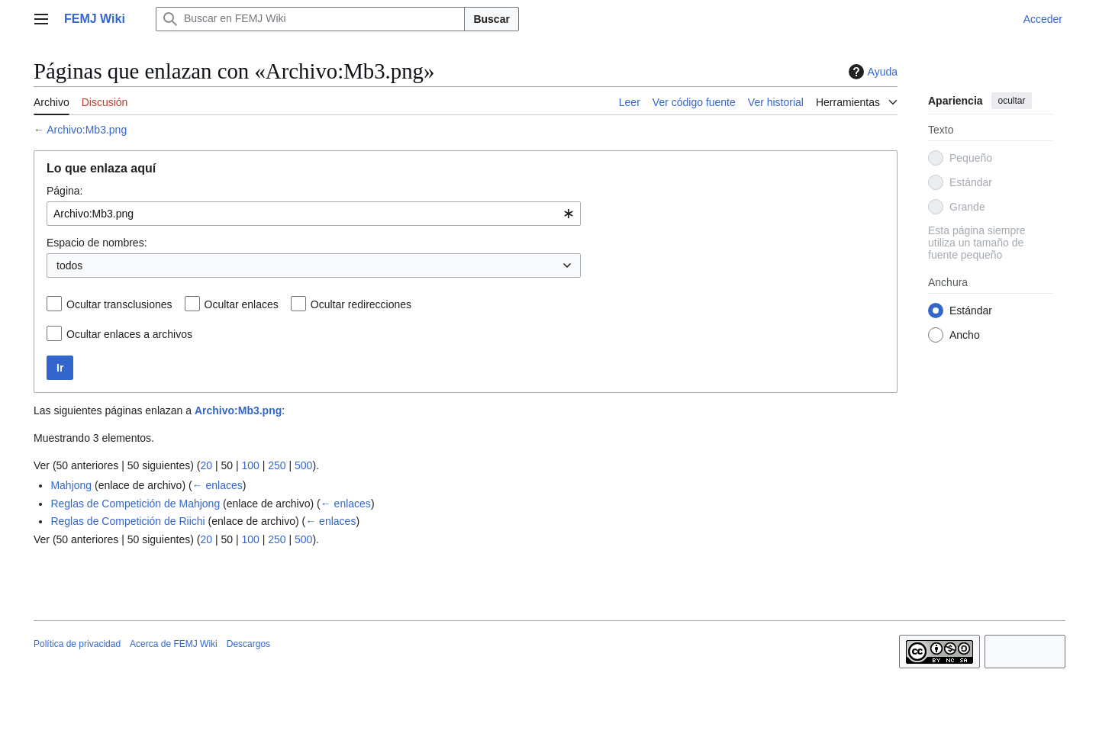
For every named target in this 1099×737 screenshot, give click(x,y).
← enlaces (217, 485)
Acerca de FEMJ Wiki (174, 644)
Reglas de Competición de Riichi (127, 521)
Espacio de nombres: (97, 243)
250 (276, 465)
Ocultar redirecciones (361, 304)
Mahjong (71, 485)
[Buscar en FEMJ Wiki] (311, 19)
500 (303, 465)
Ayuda (871, 71)
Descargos (248, 644)
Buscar (491, 19)
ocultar (1011, 100)
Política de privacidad (77, 644)
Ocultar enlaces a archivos (129, 334)
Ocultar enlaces (242, 304)
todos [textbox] (69, 265)
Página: (64, 191)
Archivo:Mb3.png (87, 130)
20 (206, 465)
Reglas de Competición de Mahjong (135, 503)
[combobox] (314, 213)
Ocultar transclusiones (119, 304)
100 (250, 465)
